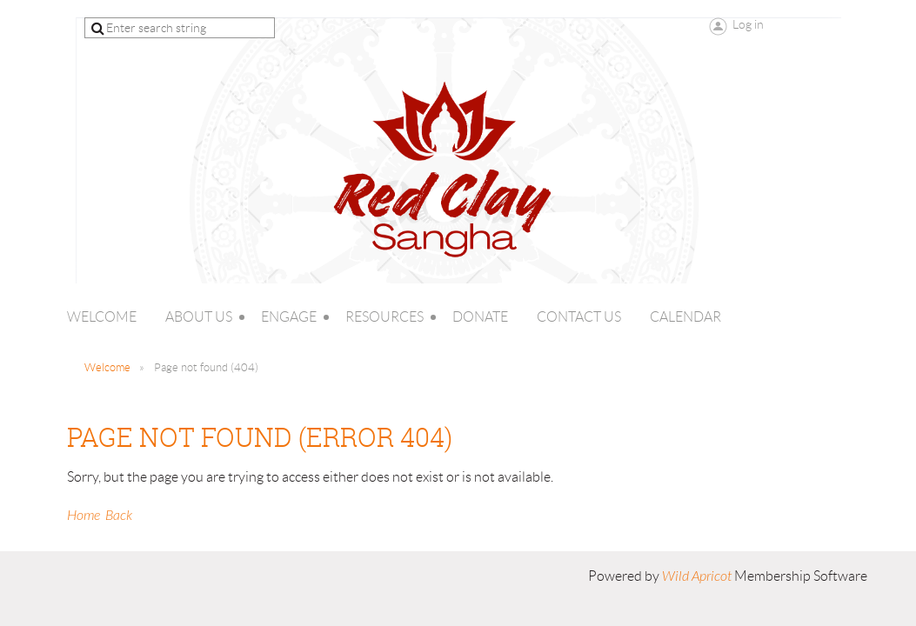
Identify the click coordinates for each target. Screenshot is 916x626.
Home (83, 515)
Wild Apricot (697, 576)
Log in (748, 24)
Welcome (107, 367)
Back (118, 515)
